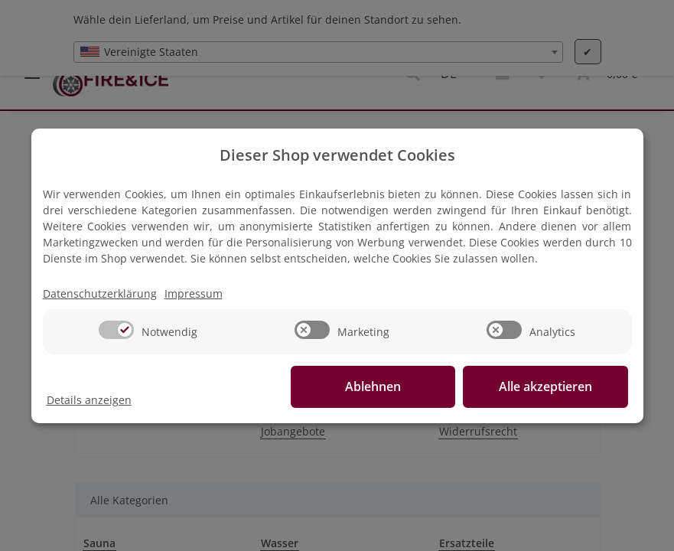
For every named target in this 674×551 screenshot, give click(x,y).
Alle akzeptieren (551, 386)
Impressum (193, 293)
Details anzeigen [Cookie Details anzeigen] (89, 400)
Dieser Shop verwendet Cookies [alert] (337, 155)
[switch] (116, 330)
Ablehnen (390, 386)
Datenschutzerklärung (100, 293)
